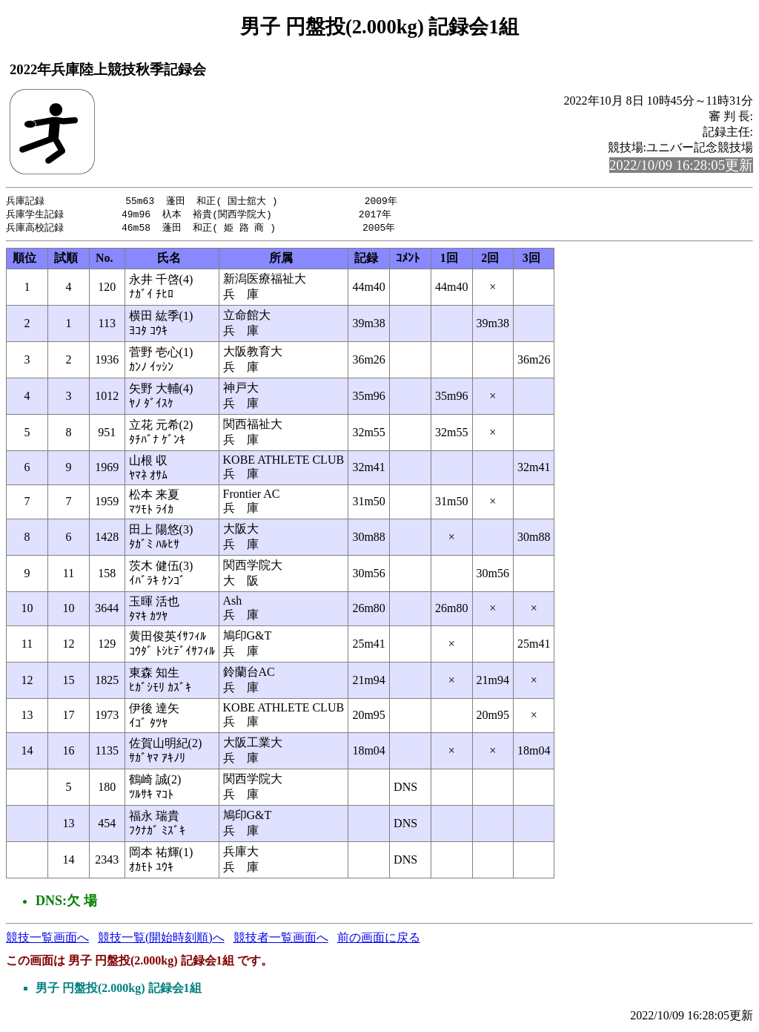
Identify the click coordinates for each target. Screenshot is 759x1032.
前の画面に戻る (378, 939)
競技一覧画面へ (47, 939)
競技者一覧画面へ (280, 939)
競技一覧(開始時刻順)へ (161, 939)
